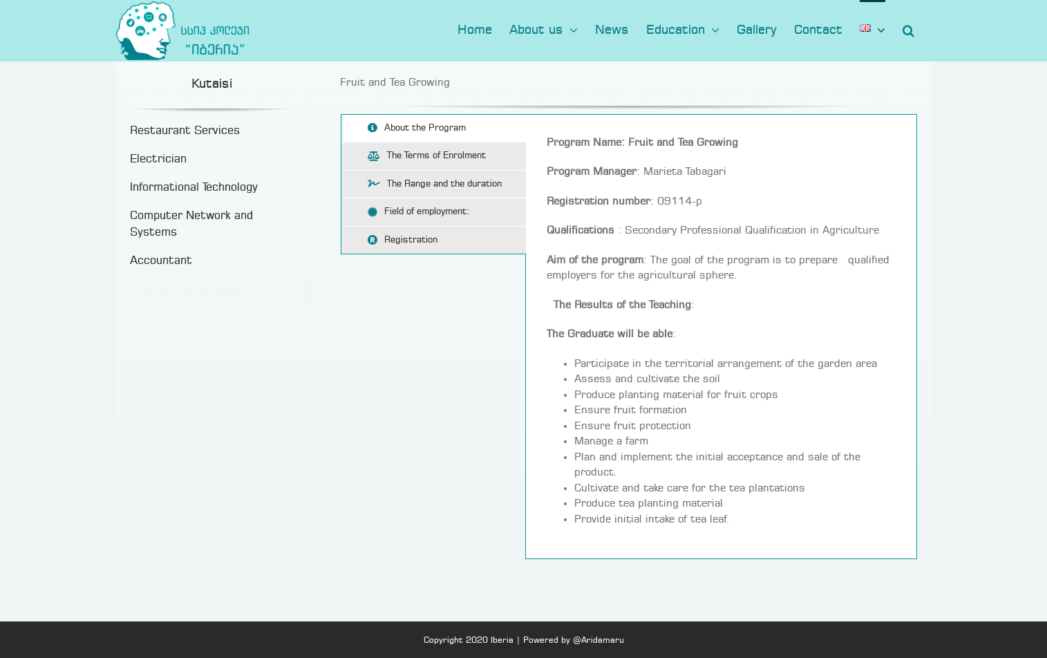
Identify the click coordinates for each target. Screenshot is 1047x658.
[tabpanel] (721, 337)
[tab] (433, 128)
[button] (908, 29)
